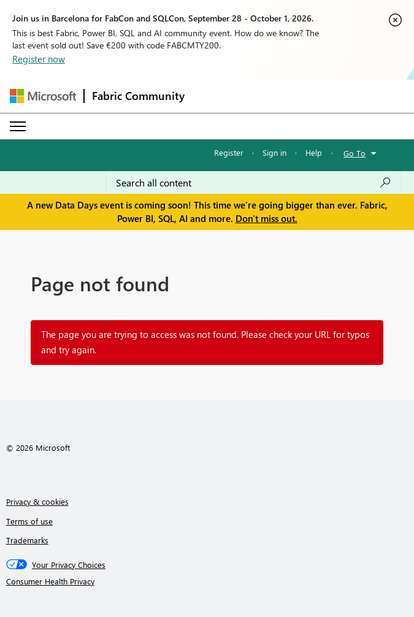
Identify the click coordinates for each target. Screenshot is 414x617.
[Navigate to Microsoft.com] (43, 96)
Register (228, 152)
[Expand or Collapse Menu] (18, 126)
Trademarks (27, 540)
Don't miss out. (266, 218)
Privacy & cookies (37, 501)
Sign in (274, 152)
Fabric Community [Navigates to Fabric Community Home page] (138, 95)
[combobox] (253, 182)
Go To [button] (354, 153)
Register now (38, 59)
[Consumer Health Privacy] (207, 581)
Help (313, 152)
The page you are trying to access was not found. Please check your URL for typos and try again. (205, 342)
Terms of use (29, 521)
